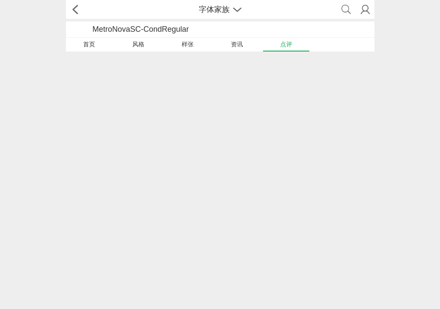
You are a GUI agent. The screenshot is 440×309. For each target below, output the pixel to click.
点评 (286, 44)
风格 (138, 44)
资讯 (237, 44)
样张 (188, 44)
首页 (89, 44)
